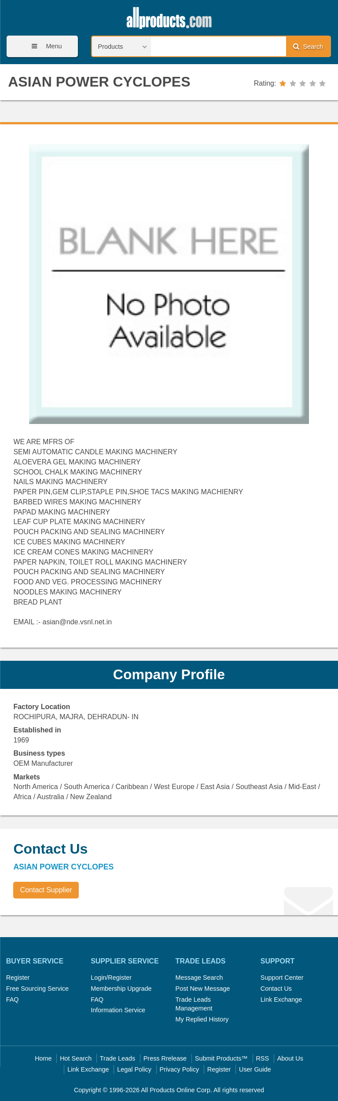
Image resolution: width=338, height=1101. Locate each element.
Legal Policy (134, 1069)
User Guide (255, 1069)
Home (43, 1058)
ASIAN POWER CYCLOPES (99, 82)
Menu (44, 46)
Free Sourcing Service (37, 988)
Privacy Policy (179, 1069)
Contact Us (276, 988)
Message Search (199, 977)
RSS (262, 1058)
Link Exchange (281, 999)
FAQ (12, 999)
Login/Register (111, 977)
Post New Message (203, 988)
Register (18, 977)
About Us (290, 1058)
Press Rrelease (165, 1058)
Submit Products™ (221, 1058)
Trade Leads (117, 1058)
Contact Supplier (46, 890)
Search (308, 46)
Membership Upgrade (121, 988)
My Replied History (202, 1019)
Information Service (118, 1010)
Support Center (282, 977)
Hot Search (76, 1058)
